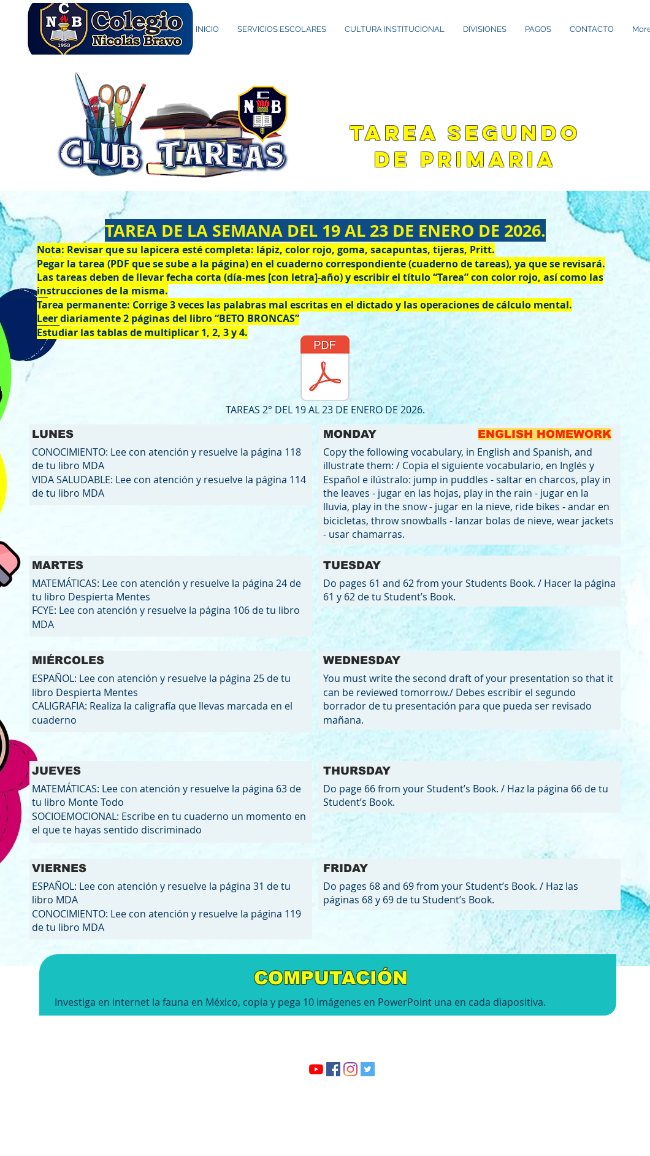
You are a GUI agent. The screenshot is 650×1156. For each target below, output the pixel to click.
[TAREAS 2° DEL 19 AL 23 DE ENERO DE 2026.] (325, 376)
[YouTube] (316, 1069)
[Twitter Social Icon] (368, 1069)
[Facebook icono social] (333, 1069)
